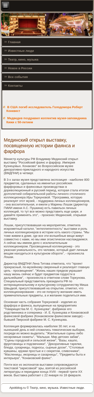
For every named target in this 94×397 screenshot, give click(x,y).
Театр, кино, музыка (23, 59)
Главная (14, 42)
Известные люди (21, 51)
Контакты (15, 85)
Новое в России (20, 68)
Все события (18, 77)
